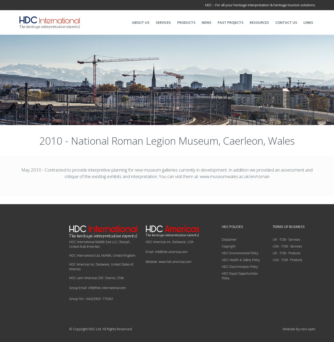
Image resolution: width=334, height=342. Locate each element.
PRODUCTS (186, 22)
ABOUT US (141, 22)
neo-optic (308, 329)
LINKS (308, 22)
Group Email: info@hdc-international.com (97, 288)
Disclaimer (229, 239)
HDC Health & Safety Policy (241, 260)
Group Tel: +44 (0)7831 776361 (91, 299)
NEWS (206, 22)
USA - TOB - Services (287, 246)
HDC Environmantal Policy (240, 253)
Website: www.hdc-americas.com (169, 262)
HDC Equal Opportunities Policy (240, 275)
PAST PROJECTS (230, 22)
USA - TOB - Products (287, 260)
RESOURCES (259, 22)
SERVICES (163, 22)
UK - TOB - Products (286, 253)
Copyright (228, 246)
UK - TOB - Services (286, 239)
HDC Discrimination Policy (240, 266)
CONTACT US (286, 22)
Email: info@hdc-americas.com (167, 252)
